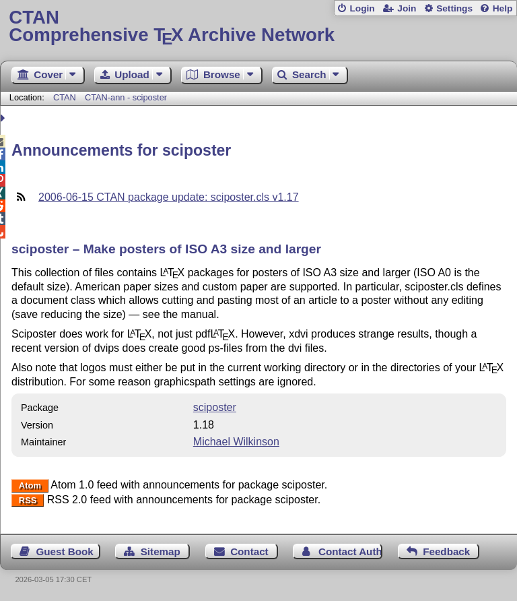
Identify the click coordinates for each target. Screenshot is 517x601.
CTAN (64, 97)
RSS (28, 500)
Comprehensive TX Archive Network (258, 26)
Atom (30, 485)
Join (406, 8)
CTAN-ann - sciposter (126, 97)
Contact (249, 551)
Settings (454, 8)
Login (361, 8)
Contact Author (350, 551)
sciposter (214, 407)
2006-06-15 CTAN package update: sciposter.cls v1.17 (168, 197)
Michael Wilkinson (236, 441)
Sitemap (160, 551)
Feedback (446, 551)
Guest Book (65, 551)
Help (503, 8)
